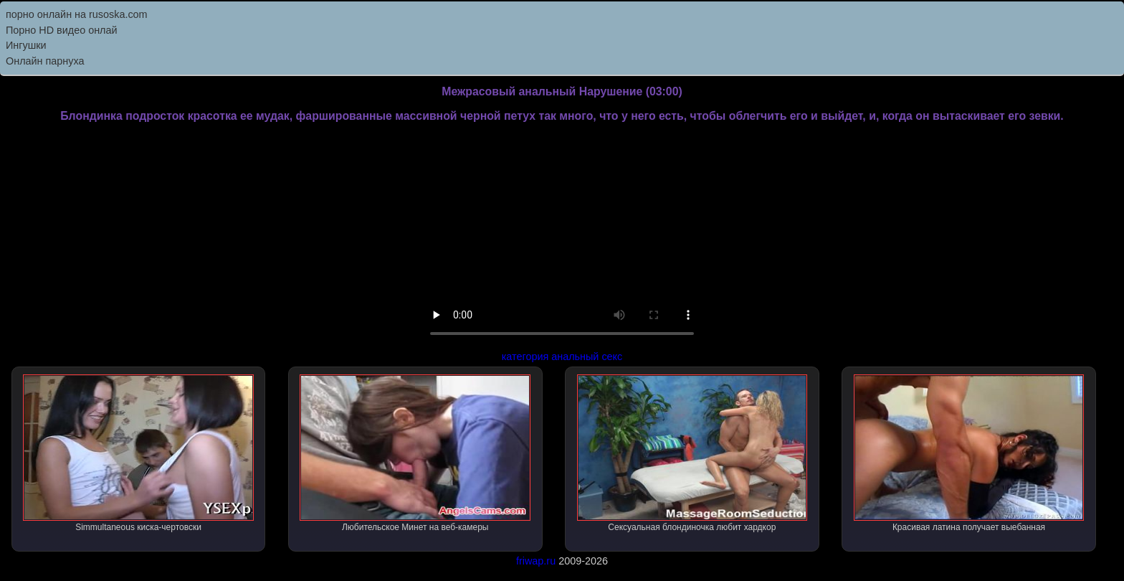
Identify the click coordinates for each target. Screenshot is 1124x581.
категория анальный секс (562, 356)
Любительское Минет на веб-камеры (415, 453)
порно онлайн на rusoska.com (77, 14)
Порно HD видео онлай (62, 30)
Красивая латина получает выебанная (969, 453)
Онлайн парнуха (45, 61)
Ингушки (26, 45)
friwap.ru (536, 561)
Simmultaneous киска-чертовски (138, 453)
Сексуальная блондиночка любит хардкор (692, 453)
